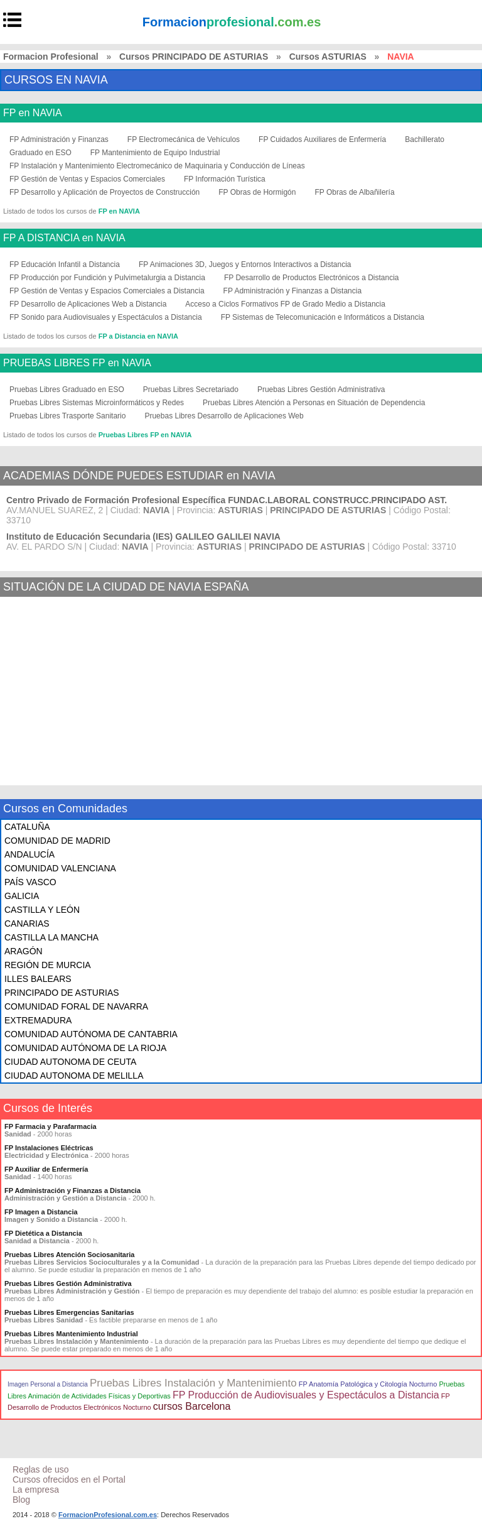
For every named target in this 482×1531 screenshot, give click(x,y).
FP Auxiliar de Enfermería (46, 1169)
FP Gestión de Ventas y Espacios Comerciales (87, 179)
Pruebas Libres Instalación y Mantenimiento (193, 1383)
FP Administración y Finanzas (59, 139)
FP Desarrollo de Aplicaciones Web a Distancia (87, 304)
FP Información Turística (224, 179)
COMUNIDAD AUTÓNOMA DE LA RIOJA (85, 1048)
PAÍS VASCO (30, 882)
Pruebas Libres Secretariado (190, 389)
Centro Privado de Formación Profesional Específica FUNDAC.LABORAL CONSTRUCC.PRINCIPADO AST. (226, 500)
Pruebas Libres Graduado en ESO (66, 389)
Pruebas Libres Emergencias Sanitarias (69, 1312)
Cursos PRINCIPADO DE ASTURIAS (193, 57)
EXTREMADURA (38, 1020)
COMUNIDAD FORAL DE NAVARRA (76, 1006)
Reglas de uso (41, 1469)
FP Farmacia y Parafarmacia (50, 1126)
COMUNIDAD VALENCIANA (60, 868)
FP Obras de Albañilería (354, 192)
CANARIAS (27, 923)
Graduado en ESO (40, 152)
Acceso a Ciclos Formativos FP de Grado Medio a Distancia (285, 304)
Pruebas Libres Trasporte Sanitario (67, 415)
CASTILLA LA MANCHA (51, 937)
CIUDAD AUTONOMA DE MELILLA (73, 1076)
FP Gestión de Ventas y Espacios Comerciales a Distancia (107, 290)
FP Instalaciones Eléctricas (49, 1148)
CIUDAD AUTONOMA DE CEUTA (70, 1062)
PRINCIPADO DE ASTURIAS (61, 993)
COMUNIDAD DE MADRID (57, 841)
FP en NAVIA (32, 113)
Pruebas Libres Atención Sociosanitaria (69, 1254)
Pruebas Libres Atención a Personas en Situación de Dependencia (314, 402)
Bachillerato (424, 139)
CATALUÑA (27, 827)
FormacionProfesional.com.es (107, 1514)
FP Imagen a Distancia (41, 1212)
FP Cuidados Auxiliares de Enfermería (322, 139)
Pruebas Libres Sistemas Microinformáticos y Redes (96, 402)
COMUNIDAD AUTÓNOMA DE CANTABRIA (91, 1034)
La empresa (36, 1490)
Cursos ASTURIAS (328, 57)
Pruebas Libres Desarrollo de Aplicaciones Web (223, 415)
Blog (21, 1500)
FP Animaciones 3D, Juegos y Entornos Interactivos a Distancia (245, 264)
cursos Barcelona (192, 1406)
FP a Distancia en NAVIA (138, 336)
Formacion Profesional (51, 57)
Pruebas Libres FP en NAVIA (145, 435)
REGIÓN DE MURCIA (47, 965)
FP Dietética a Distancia (43, 1233)
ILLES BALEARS (38, 979)
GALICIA (21, 896)
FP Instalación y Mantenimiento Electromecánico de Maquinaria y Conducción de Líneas (157, 165)
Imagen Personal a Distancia (48, 1384)
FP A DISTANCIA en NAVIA (64, 238)
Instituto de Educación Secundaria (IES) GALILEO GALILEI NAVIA (143, 536)
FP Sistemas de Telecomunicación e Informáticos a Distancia (322, 317)
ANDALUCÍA (29, 854)
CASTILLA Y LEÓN (42, 910)
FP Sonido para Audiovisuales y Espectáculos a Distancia (105, 317)
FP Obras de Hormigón (257, 192)
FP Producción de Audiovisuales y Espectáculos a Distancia (306, 1395)
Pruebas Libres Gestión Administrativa (321, 389)
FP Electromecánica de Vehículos (183, 139)
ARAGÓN (23, 951)
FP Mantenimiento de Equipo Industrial (155, 152)
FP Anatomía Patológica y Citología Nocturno (368, 1384)
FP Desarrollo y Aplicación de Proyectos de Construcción (104, 192)
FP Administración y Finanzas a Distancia (292, 290)
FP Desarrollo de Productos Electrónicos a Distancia (311, 277)
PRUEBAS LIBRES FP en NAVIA (77, 363)
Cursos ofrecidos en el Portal (69, 1479)
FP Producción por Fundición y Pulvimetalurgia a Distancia (107, 277)
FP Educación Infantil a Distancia (64, 264)
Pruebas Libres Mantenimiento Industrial (71, 1334)
